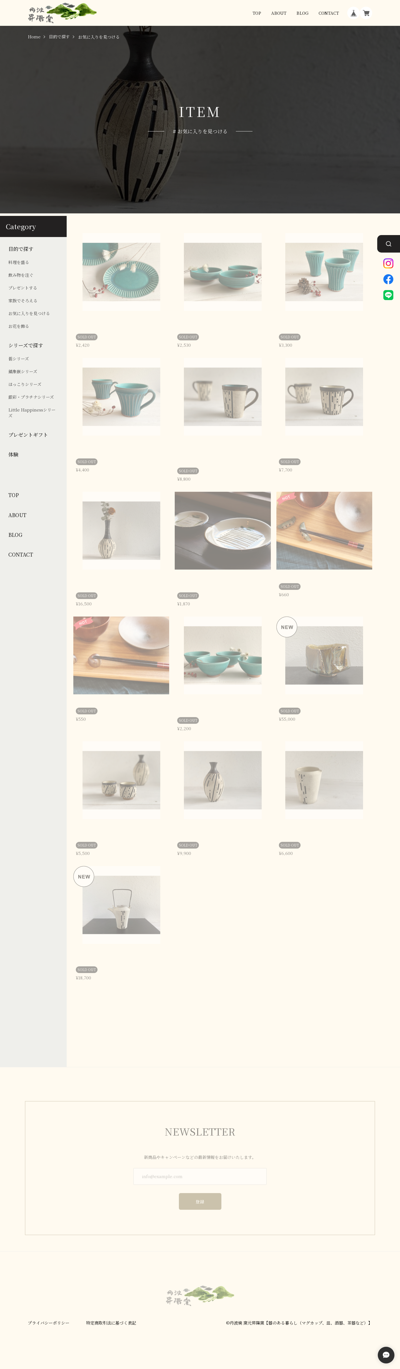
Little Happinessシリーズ (32, 412)
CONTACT (329, 13)
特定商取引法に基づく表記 (111, 1323)
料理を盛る (18, 262)
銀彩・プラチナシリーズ (31, 397)
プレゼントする (22, 288)
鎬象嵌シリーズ (22, 371)
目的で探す (59, 36)
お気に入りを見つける (29, 313)
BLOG (302, 13)
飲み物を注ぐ (20, 275)
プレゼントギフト (28, 434)
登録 (200, 1195)
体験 (13, 454)
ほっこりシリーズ (24, 384)
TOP (256, 13)
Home (34, 36)
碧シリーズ (18, 358)
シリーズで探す (25, 345)
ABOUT (278, 13)
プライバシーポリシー (48, 1323)
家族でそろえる (23, 300)
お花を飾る (18, 326)
